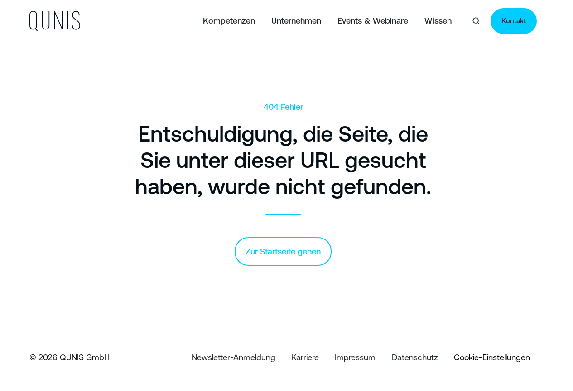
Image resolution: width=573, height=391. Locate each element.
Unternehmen (296, 20)
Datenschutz (415, 357)
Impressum (355, 357)
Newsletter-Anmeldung (233, 357)
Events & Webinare (372, 20)
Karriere (305, 357)
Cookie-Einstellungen (492, 357)
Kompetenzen (229, 20)
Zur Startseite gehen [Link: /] (283, 251)
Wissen (438, 20)
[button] (476, 20)
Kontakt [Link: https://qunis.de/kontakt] (513, 20)
